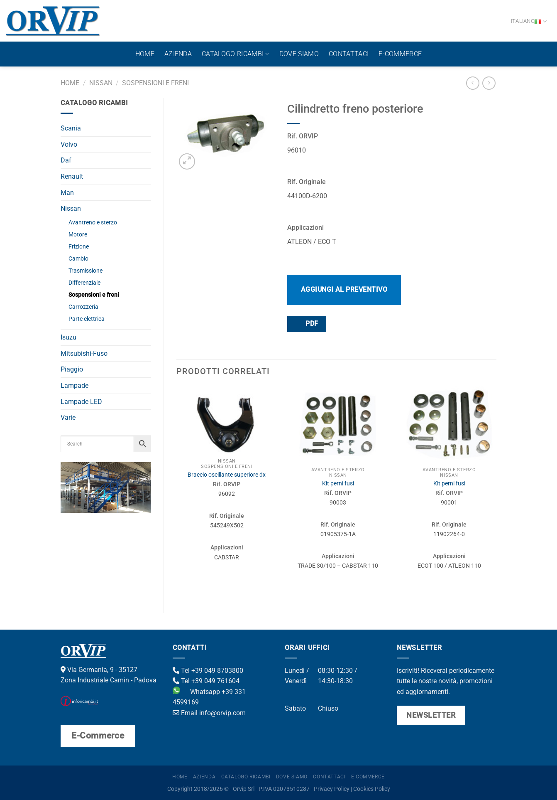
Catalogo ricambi (235, 54)
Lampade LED (81, 402)
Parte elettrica (86, 318)
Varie (68, 417)
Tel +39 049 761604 (206, 681)
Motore (77, 234)
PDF (306, 323)
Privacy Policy (331, 789)
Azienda (178, 54)
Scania (71, 128)
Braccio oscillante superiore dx (227, 474)
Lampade (74, 385)
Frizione (78, 246)
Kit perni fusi (338, 483)
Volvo (69, 144)
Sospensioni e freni (155, 83)
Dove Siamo (299, 54)
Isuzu (68, 337)
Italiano (529, 21)
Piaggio (72, 369)
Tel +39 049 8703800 (208, 670)
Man (67, 193)
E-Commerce (400, 54)
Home (144, 54)
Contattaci (349, 54)
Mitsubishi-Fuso (84, 353)
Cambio (78, 258)
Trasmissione (85, 270)
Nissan (100, 83)
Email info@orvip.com (209, 713)
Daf (66, 160)
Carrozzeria (83, 306)
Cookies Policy (371, 789)
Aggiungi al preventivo (344, 289)
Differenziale (84, 282)
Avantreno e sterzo (92, 222)
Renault (72, 176)
